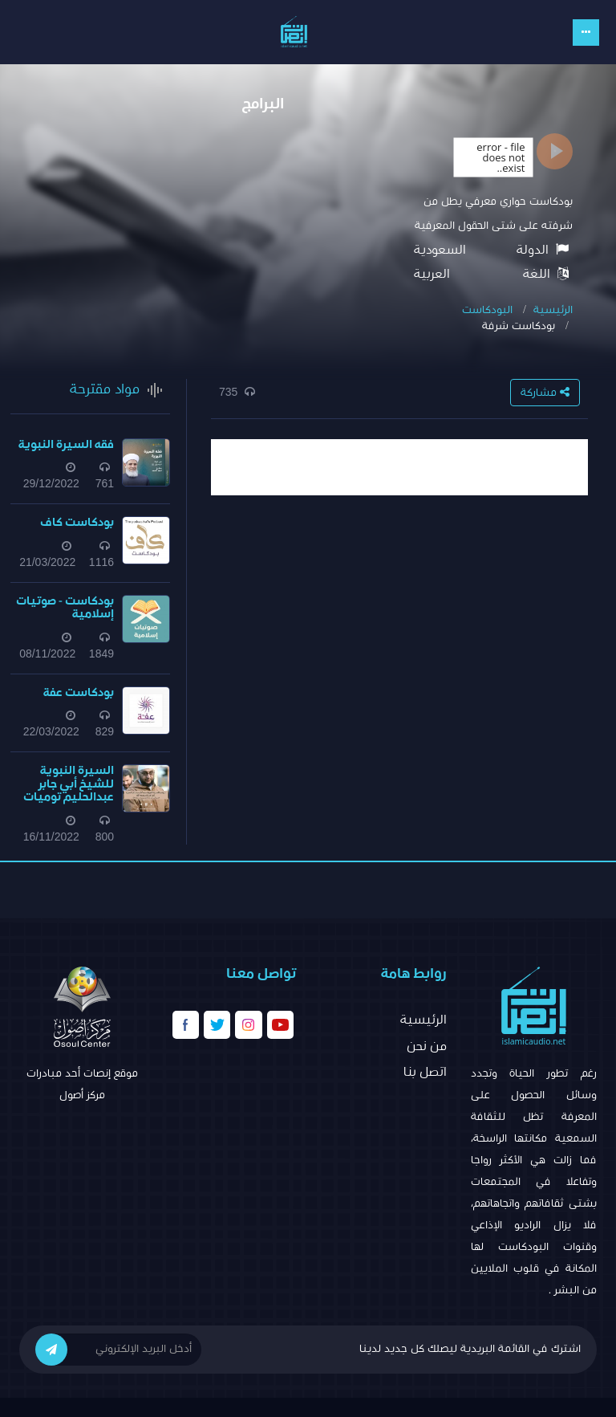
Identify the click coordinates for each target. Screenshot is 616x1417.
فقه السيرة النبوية (66, 444)
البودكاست (487, 310)
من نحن (427, 1046)
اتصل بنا (425, 1071)
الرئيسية (553, 310)
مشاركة (545, 392)
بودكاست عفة (78, 692)
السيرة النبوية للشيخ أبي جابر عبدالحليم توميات (68, 783)
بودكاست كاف (77, 522)
